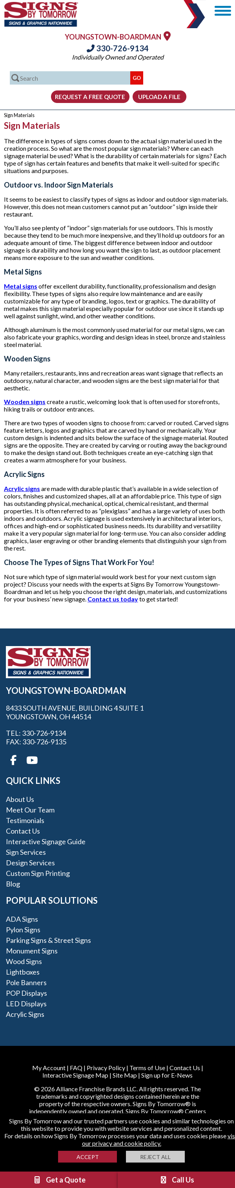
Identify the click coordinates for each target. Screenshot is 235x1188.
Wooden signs (25, 401)
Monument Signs (32, 950)
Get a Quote (59, 1179)
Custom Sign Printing (38, 873)
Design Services (30, 862)
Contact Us (23, 831)
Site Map (125, 1075)
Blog (13, 883)
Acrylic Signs (25, 1014)
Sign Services (26, 852)
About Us (20, 799)
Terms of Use (147, 1067)
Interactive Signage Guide (46, 841)
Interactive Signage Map (75, 1075)
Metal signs (20, 286)
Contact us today (112, 599)
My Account (49, 1067)
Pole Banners (26, 982)
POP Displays (26, 993)
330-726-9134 (118, 48)
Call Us (176, 1179)
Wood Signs (24, 961)
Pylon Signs (23, 929)
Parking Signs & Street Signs (48, 940)
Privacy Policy (106, 1067)
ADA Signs (22, 919)
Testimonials (25, 820)
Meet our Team (30, 809)
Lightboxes (23, 972)
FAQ (76, 1067)
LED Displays (26, 1003)
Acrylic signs (22, 488)
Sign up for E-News (167, 1075)
